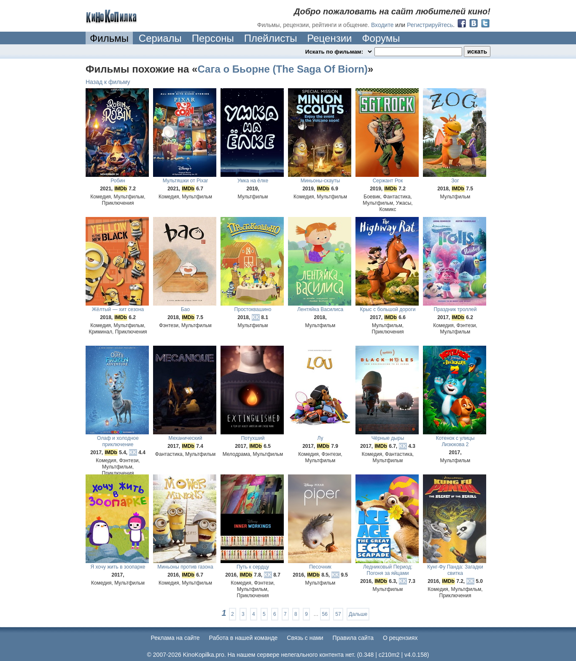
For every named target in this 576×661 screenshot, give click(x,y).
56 (325, 614)
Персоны (213, 38)
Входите (382, 25)
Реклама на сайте (175, 637)
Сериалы (160, 38)
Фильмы (109, 38)
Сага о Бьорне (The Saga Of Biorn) (282, 69)
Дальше (358, 614)
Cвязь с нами (305, 637)
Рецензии (329, 38)
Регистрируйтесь (430, 25)
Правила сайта (353, 637)
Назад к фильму (108, 82)
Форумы (381, 38)
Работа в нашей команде (243, 637)
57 (338, 614)
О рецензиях (400, 637)
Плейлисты (270, 38)
